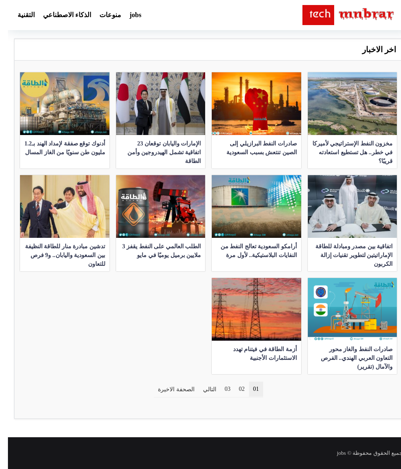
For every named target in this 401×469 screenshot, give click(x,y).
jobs (127, 14)
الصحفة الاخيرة (168, 389)
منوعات (102, 14)
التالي (201, 389)
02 (234, 389)
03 (220, 389)
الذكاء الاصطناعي (59, 14)
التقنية (18, 14)
